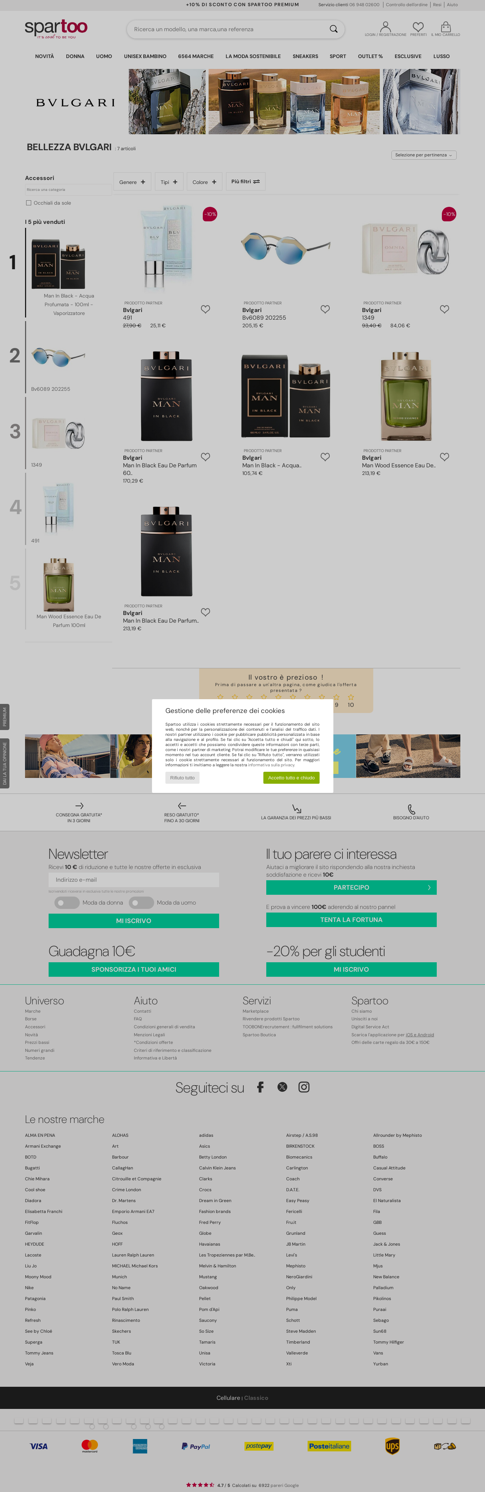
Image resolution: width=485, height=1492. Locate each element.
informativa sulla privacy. (271, 764)
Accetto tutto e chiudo (291, 777)
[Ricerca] (333, 29)
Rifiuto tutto (182, 777)
